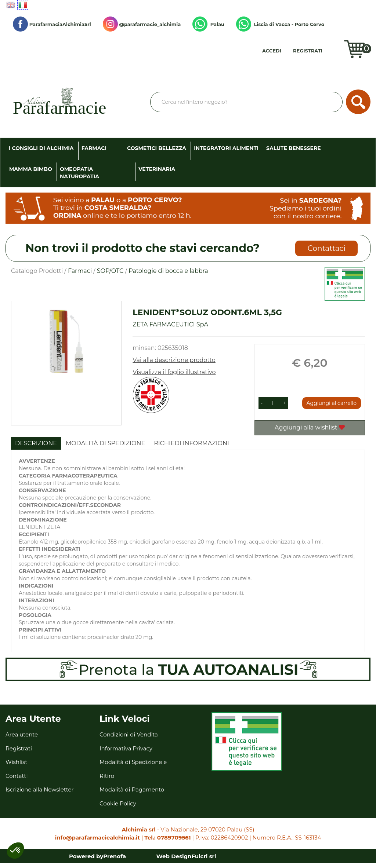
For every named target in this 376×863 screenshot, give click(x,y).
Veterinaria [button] (156, 169)
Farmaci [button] (94, 148)
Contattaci (327, 248)
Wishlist (337, 53)
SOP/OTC (110, 270)
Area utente (22, 734)
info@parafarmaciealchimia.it (97, 837)
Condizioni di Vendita (129, 734)
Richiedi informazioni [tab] (191, 443)
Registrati (307, 51)
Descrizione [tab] (36, 443)
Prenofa (114, 856)
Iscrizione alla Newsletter (40, 789)
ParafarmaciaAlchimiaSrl (52, 24)
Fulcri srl (203, 856)
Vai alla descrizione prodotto (174, 359)
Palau (208, 24)
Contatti (17, 775)
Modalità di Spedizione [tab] (105, 443)
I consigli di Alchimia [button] (41, 148)
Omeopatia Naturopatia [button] (79, 173)
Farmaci (80, 270)
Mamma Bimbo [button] (30, 169)
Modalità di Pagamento (132, 789)
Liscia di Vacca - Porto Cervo (280, 24)
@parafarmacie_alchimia (142, 24)
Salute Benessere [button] (293, 148)
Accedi (271, 51)
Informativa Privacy (126, 748)
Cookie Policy (118, 803)
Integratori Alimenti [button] (226, 148)
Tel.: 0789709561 (167, 837)
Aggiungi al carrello (332, 403)
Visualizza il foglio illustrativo (174, 372)
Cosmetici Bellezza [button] (156, 148)
